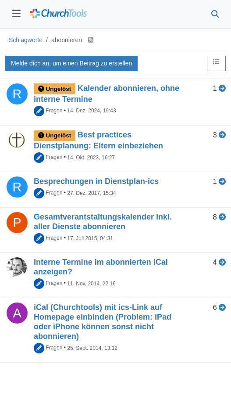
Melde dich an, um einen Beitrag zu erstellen (71, 63)
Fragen (54, 111)
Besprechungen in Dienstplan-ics (96, 181)
